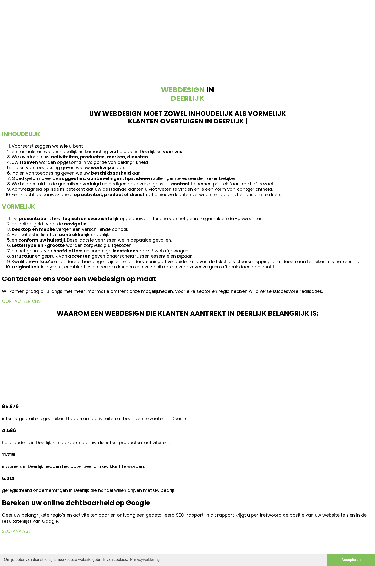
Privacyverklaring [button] (145, 559)
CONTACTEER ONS (21, 301)
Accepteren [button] (351, 560)
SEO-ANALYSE (16, 531)
